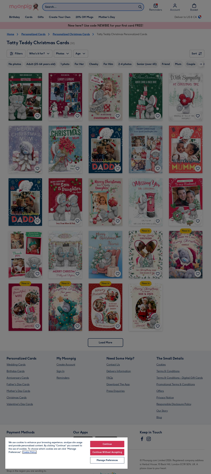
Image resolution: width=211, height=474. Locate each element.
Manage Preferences (107, 460)
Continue (107, 444)
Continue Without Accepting (107, 452)
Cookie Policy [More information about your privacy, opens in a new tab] (29, 452)
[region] (66, 453)
